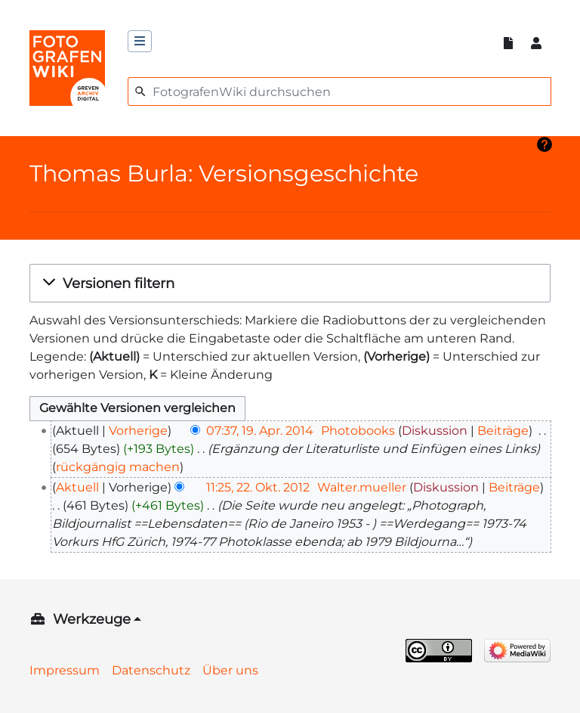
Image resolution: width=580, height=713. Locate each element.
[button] (290, 282)
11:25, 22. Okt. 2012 (258, 487)
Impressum (64, 670)
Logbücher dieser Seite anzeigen (80, 231)
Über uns (230, 670)
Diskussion (434, 430)
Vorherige (138, 430)
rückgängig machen (118, 467)
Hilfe (568, 144)
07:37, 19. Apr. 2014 (259, 430)
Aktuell (77, 487)
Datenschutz (151, 670)
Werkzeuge (92, 619)
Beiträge (503, 430)
